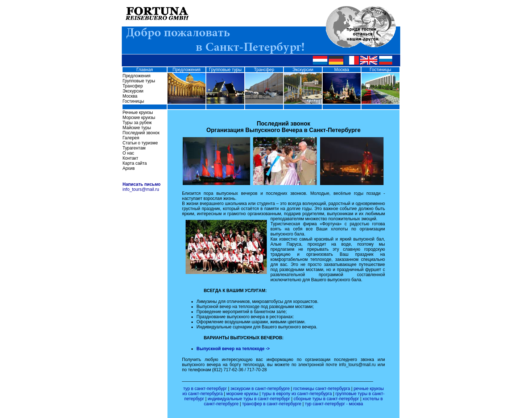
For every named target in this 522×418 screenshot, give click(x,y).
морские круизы (243, 393)
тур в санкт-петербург (205, 388)
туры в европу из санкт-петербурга (297, 393)
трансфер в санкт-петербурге (272, 403)
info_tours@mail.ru (141, 189)
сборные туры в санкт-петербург (327, 398)
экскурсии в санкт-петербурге (261, 388)
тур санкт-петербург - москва (334, 403)
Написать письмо (142, 184)
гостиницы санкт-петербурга (322, 388)
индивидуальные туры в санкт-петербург (249, 398)
